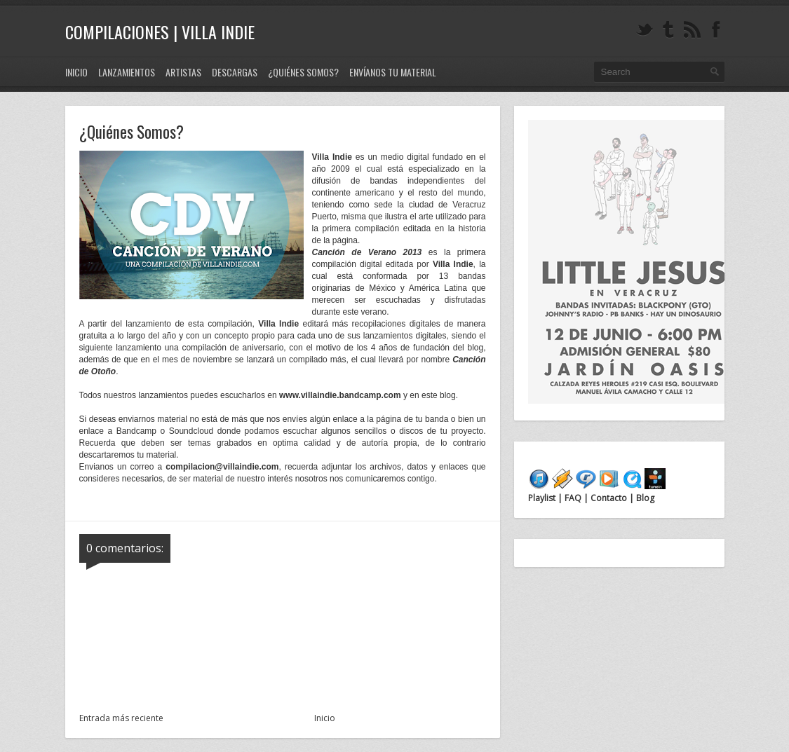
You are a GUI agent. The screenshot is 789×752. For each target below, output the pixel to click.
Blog (644, 498)
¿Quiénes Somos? (303, 71)
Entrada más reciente (121, 718)
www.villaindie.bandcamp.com (340, 395)
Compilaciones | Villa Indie (160, 31)
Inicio (76, 71)
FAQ (573, 498)
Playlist (543, 498)
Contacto (608, 498)
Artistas (183, 71)
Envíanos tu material (392, 71)
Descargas (234, 71)
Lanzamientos (126, 71)
